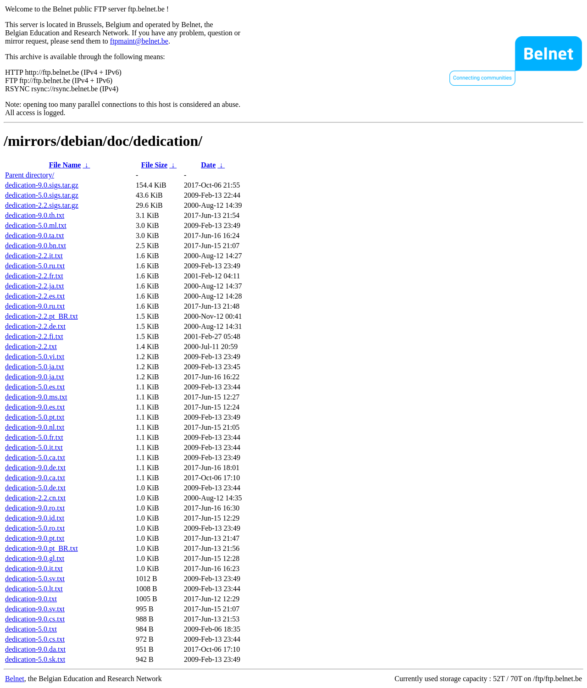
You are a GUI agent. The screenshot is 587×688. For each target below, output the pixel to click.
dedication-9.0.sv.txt (35, 609)
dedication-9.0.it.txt (34, 568)
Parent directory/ (29, 175)
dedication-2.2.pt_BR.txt (41, 316)
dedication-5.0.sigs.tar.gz (41, 195)
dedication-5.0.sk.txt (35, 659)
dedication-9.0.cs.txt (35, 619)
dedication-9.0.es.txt (35, 407)
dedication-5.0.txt (31, 629)
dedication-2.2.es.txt (35, 296)
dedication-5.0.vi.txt (34, 357)
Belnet (14, 678)
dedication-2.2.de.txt (35, 326)
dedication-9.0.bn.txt (35, 246)
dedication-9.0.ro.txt (35, 508)
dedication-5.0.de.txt (35, 488)
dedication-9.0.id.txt (34, 518)
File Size (154, 165)
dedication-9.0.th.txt (34, 215)
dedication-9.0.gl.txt (34, 558)
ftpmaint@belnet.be (139, 41)
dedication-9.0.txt (31, 599)
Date (208, 165)
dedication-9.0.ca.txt (35, 478)
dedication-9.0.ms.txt (36, 397)
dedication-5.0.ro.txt (35, 528)
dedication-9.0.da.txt (35, 649)
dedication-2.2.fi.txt (34, 336)
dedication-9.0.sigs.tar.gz (41, 185)
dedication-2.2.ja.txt (34, 286)
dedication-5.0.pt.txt (34, 417)
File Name (65, 165)
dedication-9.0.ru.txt (35, 306)
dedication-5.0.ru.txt (35, 266)
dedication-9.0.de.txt (35, 468)
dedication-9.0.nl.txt (34, 427)
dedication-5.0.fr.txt (34, 437)
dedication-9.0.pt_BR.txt (41, 548)
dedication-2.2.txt (31, 346)
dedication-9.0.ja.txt (34, 377)
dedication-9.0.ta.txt (34, 235)
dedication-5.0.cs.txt (35, 639)
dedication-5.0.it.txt (34, 447)
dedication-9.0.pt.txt (34, 538)
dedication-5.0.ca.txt (35, 457)
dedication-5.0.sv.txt (35, 579)
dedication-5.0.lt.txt (34, 589)
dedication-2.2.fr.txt (34, 276)
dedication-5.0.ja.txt (34, 367)
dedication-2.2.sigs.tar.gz (41, 205)
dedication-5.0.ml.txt (35, 225)
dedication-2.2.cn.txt (35, 498)
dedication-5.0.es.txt (35, 387)
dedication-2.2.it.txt (34, 256)
